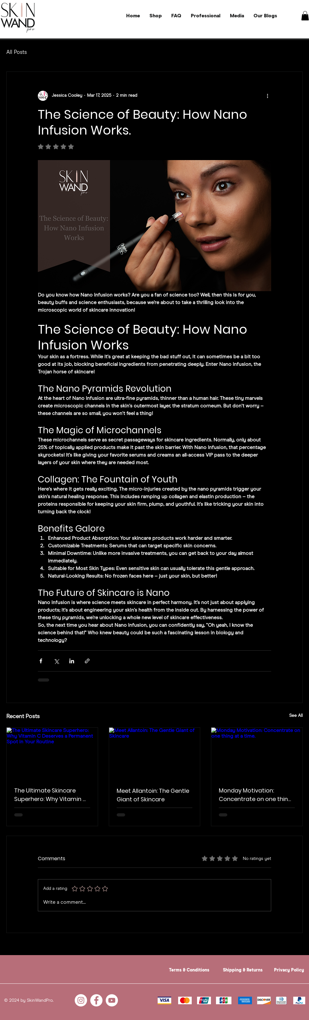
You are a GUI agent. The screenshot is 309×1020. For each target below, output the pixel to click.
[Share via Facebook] (41, 661)
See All (296, 715)
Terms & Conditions (189, 970)
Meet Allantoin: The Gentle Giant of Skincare (153, 795)
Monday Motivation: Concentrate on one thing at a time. (255, 795)
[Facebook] (96, 1000)
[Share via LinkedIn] (72, 661)
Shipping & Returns (243, 970)
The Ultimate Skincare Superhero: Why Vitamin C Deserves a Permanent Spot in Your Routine (50, 795)
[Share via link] (87, 661)
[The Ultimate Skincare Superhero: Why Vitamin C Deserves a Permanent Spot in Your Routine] (52, 753)
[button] (305, 15)
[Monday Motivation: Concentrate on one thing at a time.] (256, 753)
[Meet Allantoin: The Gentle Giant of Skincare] (154, 753)
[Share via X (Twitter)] (56, 661)
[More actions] (267, 96)
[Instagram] (81, 1000)
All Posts (16, 52)
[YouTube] (112, 1000)
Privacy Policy (289, 970)
